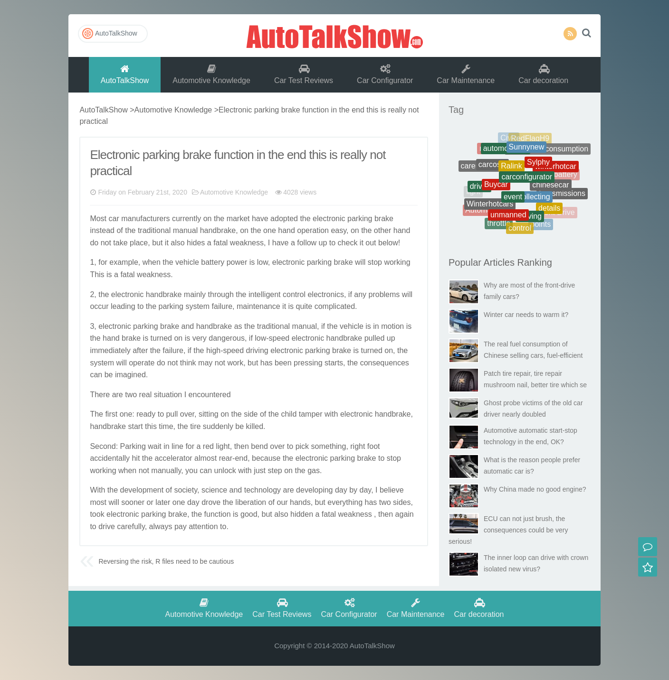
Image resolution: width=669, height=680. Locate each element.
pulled (374, 338)
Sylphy (538, 166)
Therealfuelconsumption (547, 151)
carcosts (492, 168)
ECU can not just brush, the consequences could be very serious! (508, 530)
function (217, 514)
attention (203, 526)
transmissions (562, 195)
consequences (384, 363)
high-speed (225, 350)
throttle (498, 225)
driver (479, 189)
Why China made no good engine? (535, 489)
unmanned (508, 218)
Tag (456, 109)
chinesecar (550, 189)
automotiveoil (505, 152)
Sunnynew (527, 150)
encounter (205, 395)
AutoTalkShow (334, 35)
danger (220, 338)
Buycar (496, 189)
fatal (220, 243)
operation (313, 230)
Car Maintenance (466, 74)
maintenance (258, 306)
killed (254, 426)
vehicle (187, 262)
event (513, 201)
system (197, 306)
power (237, 262)
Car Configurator (385, 74)
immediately (110, 350)
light (222, 446)
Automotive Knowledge (211, 74)
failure (222, 306)
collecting (534, 201)
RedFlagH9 (530, 140)
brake (383, 218)
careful (128, 526)
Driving (530, 219)
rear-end (233, 458)
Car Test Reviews (303, 74)
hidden (301, 514)
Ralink (511, 171)
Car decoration (543, 74)
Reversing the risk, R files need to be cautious (166, 561)
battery (212, 262)
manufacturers (145, 218)
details (549, 211)
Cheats (559, 156)
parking (359, 218)
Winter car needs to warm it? (526, 314)
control (294, 294)
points (541, 225)
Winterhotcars (490, 207)
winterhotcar (555, 169)
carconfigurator (526, 182)
